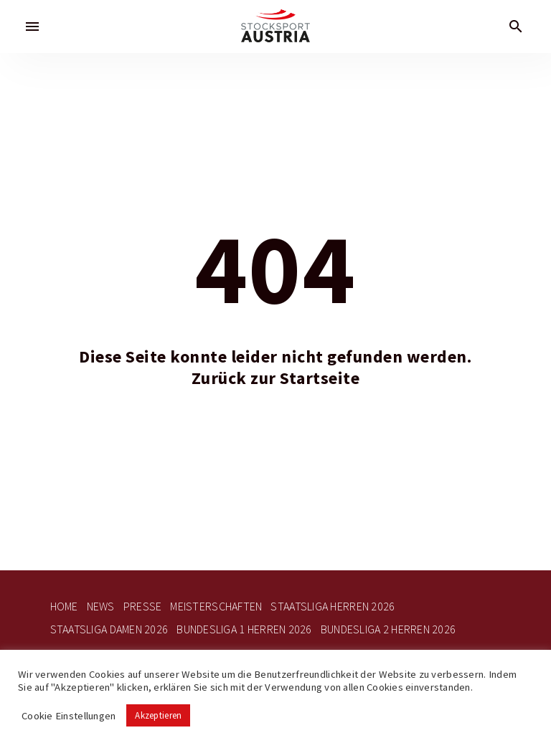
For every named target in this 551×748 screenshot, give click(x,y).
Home (64, 606)
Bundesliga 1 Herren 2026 (243, 629)
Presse (142, 606)
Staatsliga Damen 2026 (109, 629)
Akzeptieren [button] (158, 715)
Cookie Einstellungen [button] (69, 715)
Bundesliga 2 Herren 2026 (388, 629)
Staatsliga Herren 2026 (332, 606)
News (101, 606)
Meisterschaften (216, 606)
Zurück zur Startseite (276, 378)
